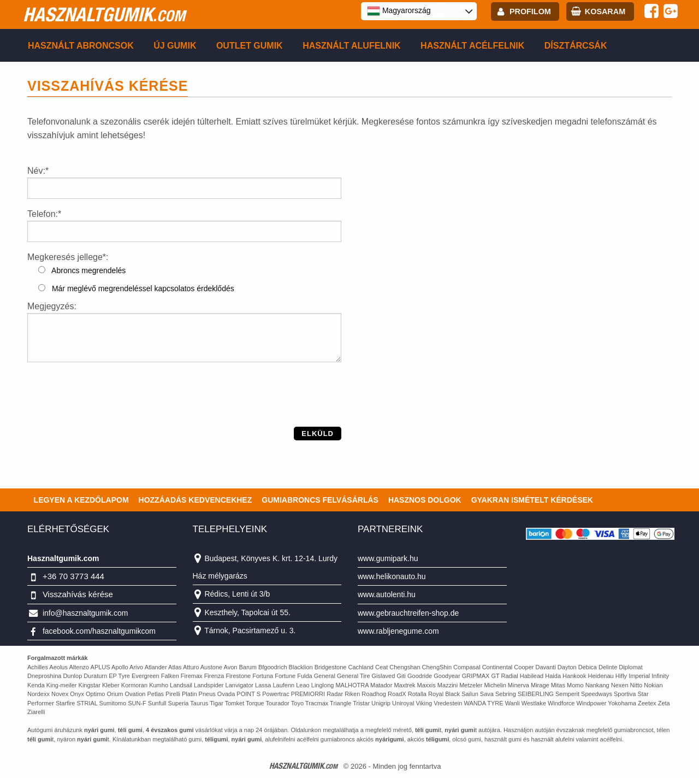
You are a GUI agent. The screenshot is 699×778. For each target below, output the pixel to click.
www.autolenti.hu (387, 594)
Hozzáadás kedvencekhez (195, 500)
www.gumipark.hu (388, 558)
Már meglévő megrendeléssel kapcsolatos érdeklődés (136, 288)
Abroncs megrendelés (82, 270)
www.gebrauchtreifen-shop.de (408, 613)
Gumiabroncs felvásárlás (320, 500)
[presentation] (110, 405)
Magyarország (399, 10)
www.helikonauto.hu (392, 576)
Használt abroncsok (81, 45)
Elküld (317, 433)
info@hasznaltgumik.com (85, 613)
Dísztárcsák (575, 45)
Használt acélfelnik (472, 45)
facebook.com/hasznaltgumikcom (99, 631)
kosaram (605, 11)
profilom (530, 11)
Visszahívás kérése (78, 594)
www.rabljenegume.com (398, 631)
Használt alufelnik (352, 45)
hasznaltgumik (104, 14)
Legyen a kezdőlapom (81, 500)
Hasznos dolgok (424, 500)
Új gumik (174, 45)
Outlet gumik (249, 45)
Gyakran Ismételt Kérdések (532, 500)
